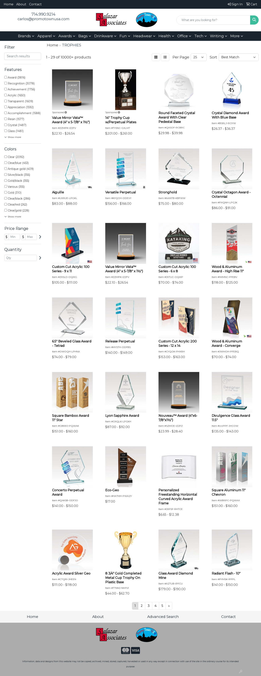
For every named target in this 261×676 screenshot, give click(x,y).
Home (8, 4)
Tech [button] (198, 36)
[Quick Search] (213, 20)
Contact (35, 4)
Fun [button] (123, 36)
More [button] (235, 36)
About (21, 4)
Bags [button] (83, 36)
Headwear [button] (142, 36)
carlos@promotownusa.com (43, 19)
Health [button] (164, 36)
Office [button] (182, 36)
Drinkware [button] (103, 36)
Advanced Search (163, 616)
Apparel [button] (44, 36)
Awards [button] (65, 36)
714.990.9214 (43, 14)
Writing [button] (217, 36)
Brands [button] (24, 36)
